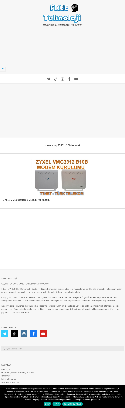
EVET (47, 404)
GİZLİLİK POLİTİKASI (72, 404)
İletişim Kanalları (8, 379)
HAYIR (56, 404)
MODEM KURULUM (10, 382)
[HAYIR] (121, 396)
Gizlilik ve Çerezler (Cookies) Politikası (17, 372)
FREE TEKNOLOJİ (9, 278)
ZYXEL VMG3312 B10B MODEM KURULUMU (26, 199)
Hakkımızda (6, 375)
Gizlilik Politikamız (21, 312)
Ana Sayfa (5, 369)
